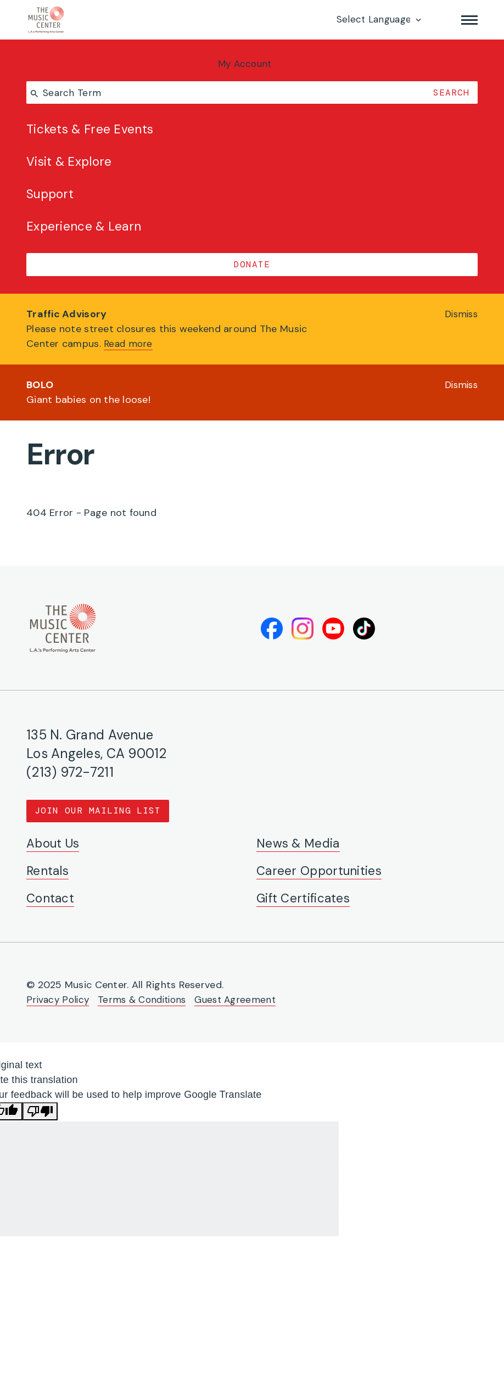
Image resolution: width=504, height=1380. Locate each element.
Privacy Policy (58, 999)
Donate (252, 272)
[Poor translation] (40, 1111)
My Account (252, 64)
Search (450, 93)
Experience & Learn (86, 234)
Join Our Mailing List (99, 810)
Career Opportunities (322, 870)
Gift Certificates (306, 897)
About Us (55, 842)
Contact (52, 897)
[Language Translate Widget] (377, 20)
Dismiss (460, 322)
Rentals (49, 870)
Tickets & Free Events (93, 132)
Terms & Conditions (146, 999)
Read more (129, 352)
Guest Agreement (243, 999)
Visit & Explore (71, 166)
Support (51, 200)
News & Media (300, 842)
